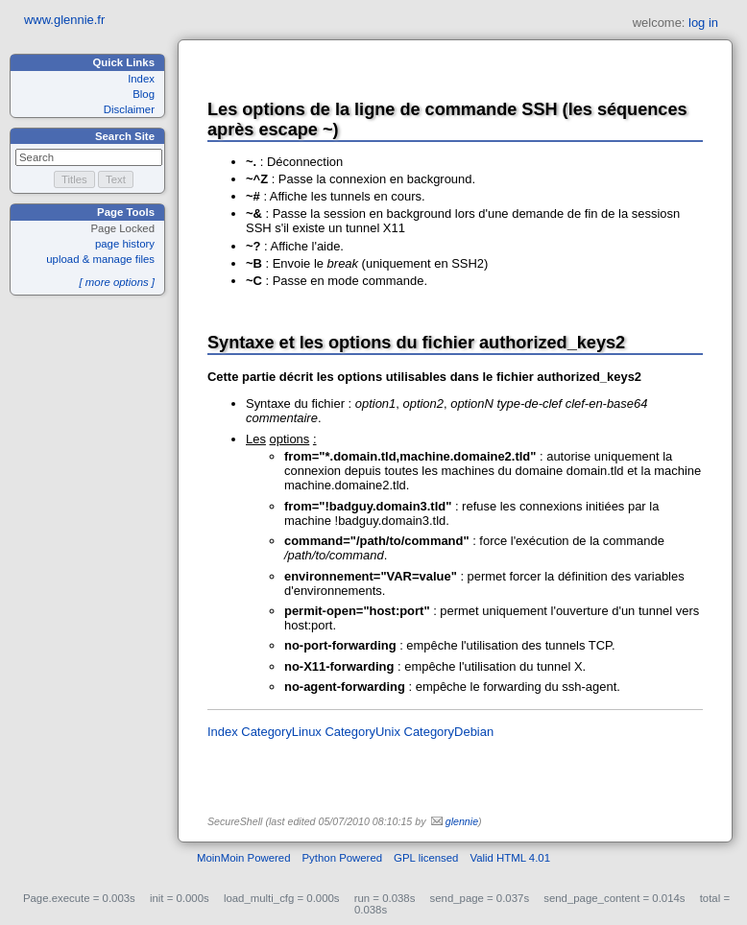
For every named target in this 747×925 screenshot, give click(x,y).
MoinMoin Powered (244, 858)
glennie (462, 821)
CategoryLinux (281, 731)
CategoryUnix (362, 731)
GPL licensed (426, 858)
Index (141, 78)
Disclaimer (129, 109)
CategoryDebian (449, 731)
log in (703, 22)
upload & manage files (100, 259)
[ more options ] (117, 282)
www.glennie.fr (64, 19)
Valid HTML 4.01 (510, 858)
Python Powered (342, 858)
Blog (144, 94)
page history (125, 243)
